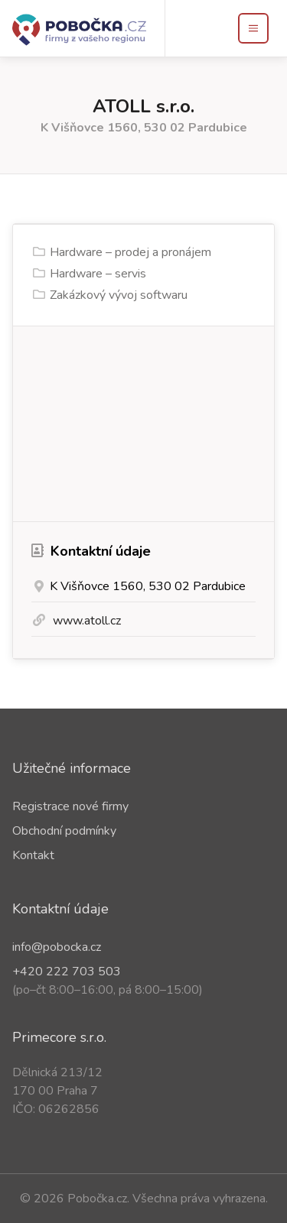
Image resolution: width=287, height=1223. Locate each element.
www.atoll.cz (87, 620)
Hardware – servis (98, 273)
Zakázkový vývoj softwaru (119, 295)
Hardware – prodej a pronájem (130, 252)
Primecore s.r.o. (59, 1037)
